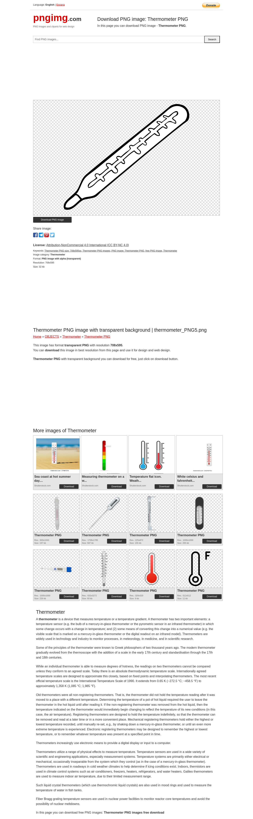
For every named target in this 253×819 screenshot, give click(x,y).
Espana (60, 4)
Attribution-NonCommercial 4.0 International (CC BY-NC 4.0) (87, 245)
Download (69, 486)
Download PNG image (52, 219)
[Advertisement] (126, 73)
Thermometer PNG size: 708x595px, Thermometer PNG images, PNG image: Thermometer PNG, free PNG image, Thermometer (110, 250)
